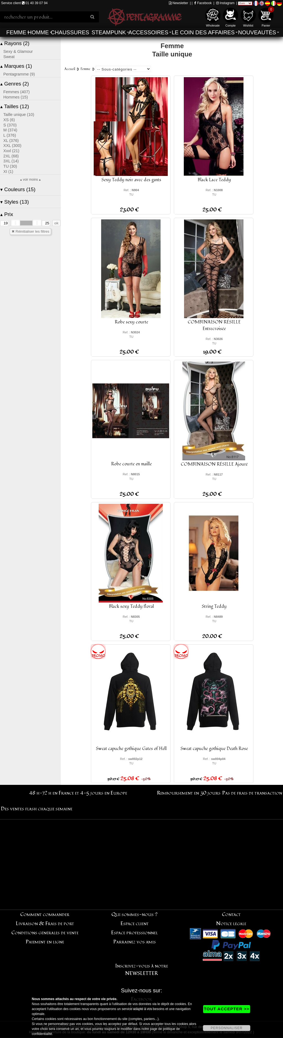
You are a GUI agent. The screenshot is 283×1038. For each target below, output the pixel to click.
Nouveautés (257, 32)
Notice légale (231, 923)
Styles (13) (14, 202)
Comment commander (44, 914)
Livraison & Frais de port (45, 923)
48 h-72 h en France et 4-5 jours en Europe (78, 793)
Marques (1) (16, 66)
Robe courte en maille (131, 464)
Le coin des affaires (203, 32)
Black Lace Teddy (214, 180)
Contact (231, 914)
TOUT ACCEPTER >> (226, 1008)
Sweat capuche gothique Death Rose (214, 749)
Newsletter (178, 3)
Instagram (225, 3)
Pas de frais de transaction (252, 793)
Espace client (134, 923)
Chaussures (70, 32)
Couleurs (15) (17, 189)
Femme (16, 32)
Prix (6, 214)
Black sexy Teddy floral (131, 606)
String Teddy (214, 606)
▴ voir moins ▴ (30, 179)
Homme (38, 32)
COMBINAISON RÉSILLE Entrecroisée (214, 325)
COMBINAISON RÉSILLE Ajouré (214, 464)
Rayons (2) (14, 43)
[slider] (15, 223)
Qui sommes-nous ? (134, 914)
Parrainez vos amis (134, 941)
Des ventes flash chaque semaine (36, 808)
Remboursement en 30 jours (189, 793)
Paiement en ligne (45, 941)
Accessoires (148, 32)
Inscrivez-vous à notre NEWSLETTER (141, 969)
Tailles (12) (14, 106)
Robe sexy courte (131, 322)
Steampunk (108, 32)
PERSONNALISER (226, 1028)
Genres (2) (14, 84)
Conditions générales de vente (44, 932)
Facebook (203, 3)
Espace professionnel (134, 932)
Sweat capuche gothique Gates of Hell (131, 749)
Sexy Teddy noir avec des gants (131, 180)
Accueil (69, 69)
